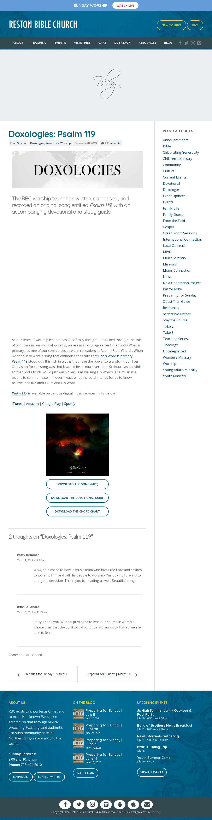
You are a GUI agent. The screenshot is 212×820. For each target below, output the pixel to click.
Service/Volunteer (177, 314)
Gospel (168, 227)
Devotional (171, 183)
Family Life (171, 208)
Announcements (175, 140)
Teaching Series (175, 338)
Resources (147, 43)
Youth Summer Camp (154, 758)
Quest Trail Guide (176, 301)
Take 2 (168, 326)
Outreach (122, 43)
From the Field (174, 220)
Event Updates (174, 196)
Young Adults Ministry (180, 370)
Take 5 (168, 332)
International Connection (182, 239)
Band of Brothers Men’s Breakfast (164, 725)
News (167, 276)
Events (60, 43)
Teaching (39, 43)
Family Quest (173, 214)
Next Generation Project (182, 283)
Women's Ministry (177, 357)
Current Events (174, 177)
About (18, 43)
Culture (169, 171)
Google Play (51, 403)
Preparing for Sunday (179, 295)
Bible (167, 146)
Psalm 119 (20, 361)
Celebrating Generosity (181, 152)
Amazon (32, 403)
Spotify (69, 403)
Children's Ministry (177, 158)
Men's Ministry (174, 258)
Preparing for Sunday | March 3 (45, 674)
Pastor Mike (172, 289)
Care (102, 43)
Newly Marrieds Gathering (158, 736)
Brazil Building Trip (152, 747)
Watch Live (125, 5)
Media (167, 252)
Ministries (82, 43)
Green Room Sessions (180, 233)
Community (172, 165)
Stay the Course (175, 320)
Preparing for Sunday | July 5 (104, 712)
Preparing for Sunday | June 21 (104, 742)
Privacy (156, 812)
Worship (65, 143)
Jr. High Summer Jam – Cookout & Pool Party (164, 712)
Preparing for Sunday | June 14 (104, 756)
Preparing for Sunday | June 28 (104, 727)
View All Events (152, 772)
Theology (170, 345)
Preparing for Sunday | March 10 (109, 674)
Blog (168, 43)
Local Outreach (174, 245)
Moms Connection (177, 270)
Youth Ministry (174, 376)
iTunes (17, 403)
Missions (170, 264)
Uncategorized (174, 351)
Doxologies (37, 143)
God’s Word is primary (115, 356)
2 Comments (112, 143)
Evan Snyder (18, 143)
